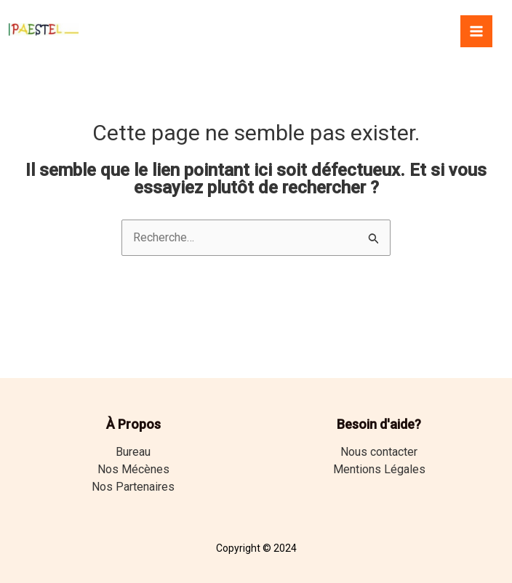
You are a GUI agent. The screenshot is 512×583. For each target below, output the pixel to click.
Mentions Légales (379, 469)
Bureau (133, 452)
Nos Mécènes (133, 469)
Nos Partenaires (133, 487)
